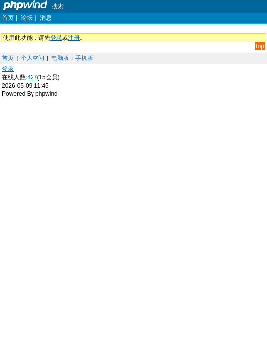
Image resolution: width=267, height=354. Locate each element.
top (260, 46)
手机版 (84, 58)
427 (32, 77)
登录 (56, 37)
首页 (8, 17)
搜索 (58, 6)
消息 (46, 17)
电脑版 (60, 58)
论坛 (27, 17)
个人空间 (32, 58)
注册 (74, 37)
